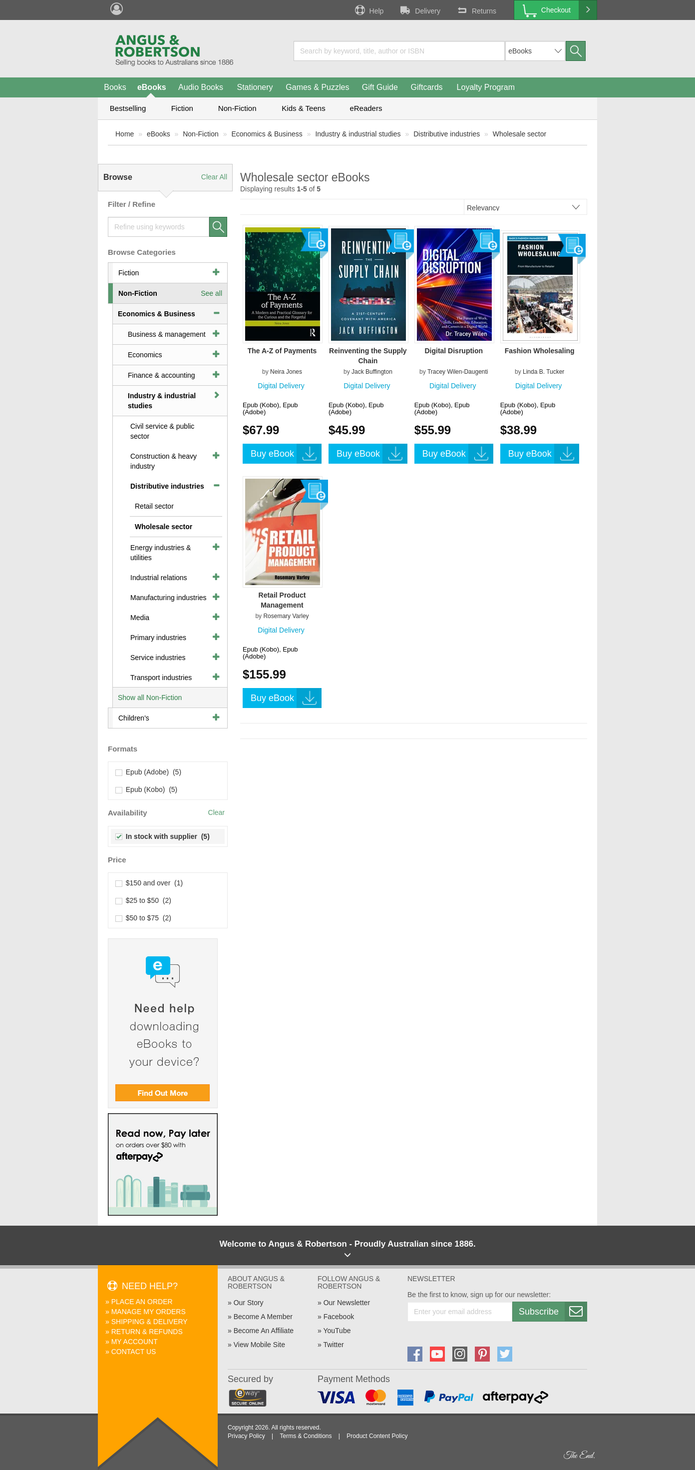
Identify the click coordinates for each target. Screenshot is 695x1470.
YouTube (336, 1331)
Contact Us (133, 1352)
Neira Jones (286, 371)
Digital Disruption (453, 351)
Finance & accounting (161, 375)
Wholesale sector (519, 134)
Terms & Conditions (306, 1436)
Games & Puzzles (317, 87)
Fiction (182, 108)
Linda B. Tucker (543, 371)
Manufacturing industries (168, 598)
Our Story (249, 1303)
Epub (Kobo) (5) (146, 789)
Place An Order (142, 1302)
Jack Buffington (371, 371)
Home (124, 134)
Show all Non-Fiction (150, 698)
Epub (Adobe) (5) (148, 772)
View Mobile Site (259, 1345)
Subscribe (553, 1311)
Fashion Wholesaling (540, 351)
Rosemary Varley (286, 616)
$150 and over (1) (149, 883)
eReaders (365, 108)
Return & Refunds (147, 1332)
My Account (134, 1342)
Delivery (419, 9)
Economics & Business (266, 134)
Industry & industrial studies (357, 134)
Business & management (167, 334)
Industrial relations (158, 578)
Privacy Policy (246, 1436)
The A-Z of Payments (282, 351)
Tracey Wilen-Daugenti (457, 371)
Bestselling (128, 108)
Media (139, 618)
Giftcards (427, 87)
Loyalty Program (486, 87)
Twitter (333, 1345)
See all (211, 293)
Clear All (214, 177)
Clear (216, 812)
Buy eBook (286, 454)
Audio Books (200, 87)
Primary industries (158, 638)
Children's (133, 718)
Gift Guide (380, 87)
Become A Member (263, 1317)
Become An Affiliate (264, 1331)
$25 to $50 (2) (143, 900)
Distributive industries (446, 134)
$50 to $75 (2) (143, 918)
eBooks (151, 87)
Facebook (339, 1317)
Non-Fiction (237, 108)
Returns (475, 9)
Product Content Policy (377, 1436)
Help (368, 9)
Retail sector (154, 506)
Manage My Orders (148, 1312)
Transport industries (161, 678)
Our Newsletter (347, 1303)
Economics (145, 355)
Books (115, 87)
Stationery (255, 87)
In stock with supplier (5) (163, 836)
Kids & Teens (303, 108)
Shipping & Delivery (149, 1322)
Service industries (158, 658)
